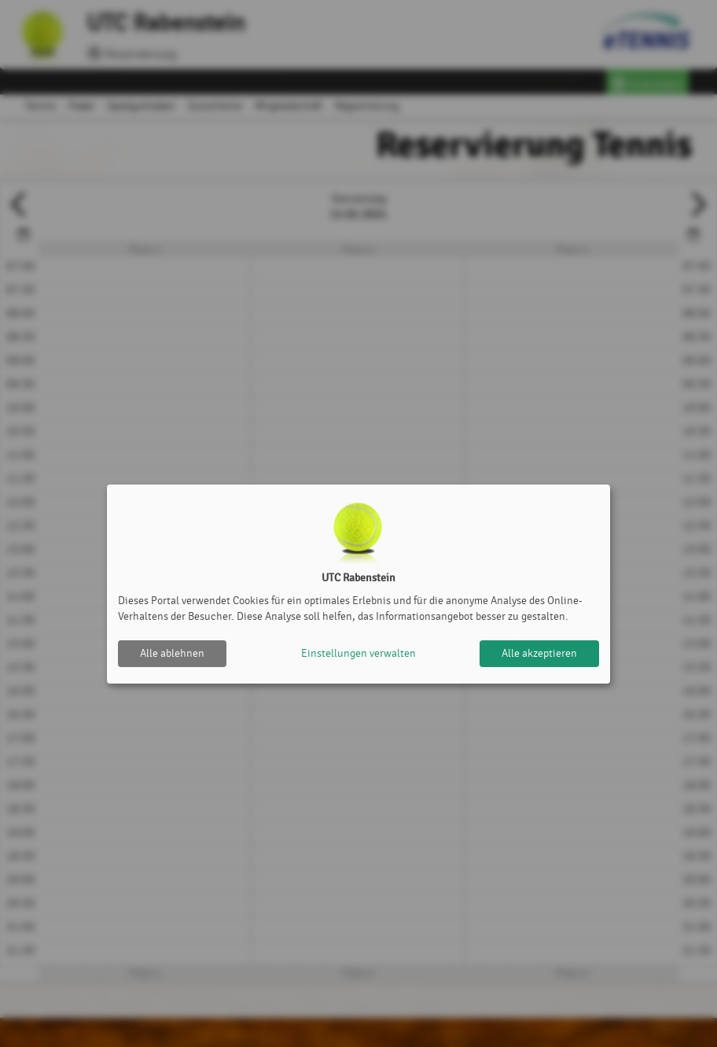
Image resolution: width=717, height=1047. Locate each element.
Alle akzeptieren (539, 653)
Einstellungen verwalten (358, 653)
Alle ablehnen (172, 653)
